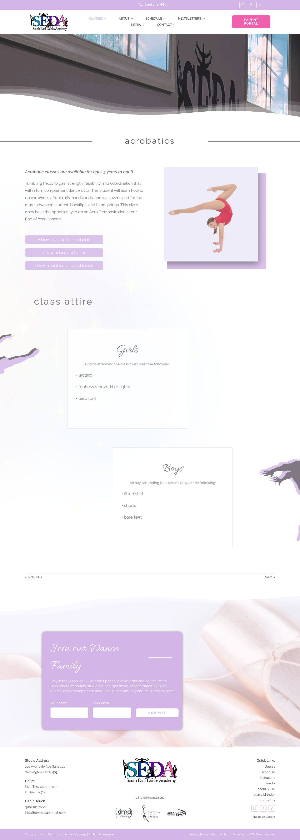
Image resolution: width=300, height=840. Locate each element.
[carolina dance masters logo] (150, 804)
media (270, 783)
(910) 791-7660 (35, 807)
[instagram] (242, 5)
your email (102, 703)
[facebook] (251, 5)
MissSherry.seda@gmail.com (45, 813)
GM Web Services (263, 834)
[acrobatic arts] (176, 804)
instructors (267, 778)
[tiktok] (259, 5)
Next (268, 577)
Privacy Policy (199, 834)
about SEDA (266, 789)
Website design (221, 834)
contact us (267, 800)
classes (270, 766)
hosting (241, 834)
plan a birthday (264, 794)
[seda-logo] (49, 14)
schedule (268, 772)
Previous (35, 577)
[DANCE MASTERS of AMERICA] (123, 804)
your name (59, 703)
